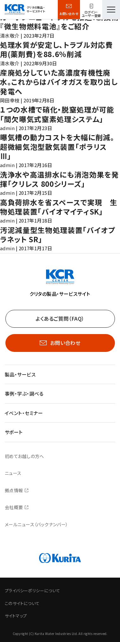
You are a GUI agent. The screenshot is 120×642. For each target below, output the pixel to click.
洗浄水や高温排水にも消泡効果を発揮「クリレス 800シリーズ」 (59, 179)
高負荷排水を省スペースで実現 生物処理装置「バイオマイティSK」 (58, 206)
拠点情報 (14, 490)
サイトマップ (16, 616)
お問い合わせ (69, 13)
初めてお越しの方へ (24, 456)
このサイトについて (22, 603)
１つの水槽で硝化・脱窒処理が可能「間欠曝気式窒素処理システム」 (57, 114)
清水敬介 (10, 35)
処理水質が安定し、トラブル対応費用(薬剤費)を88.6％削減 (56, 49)
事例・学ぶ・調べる (24, 393)
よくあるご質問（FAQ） (60, 318)
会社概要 (14, 507)
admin (7, 128)
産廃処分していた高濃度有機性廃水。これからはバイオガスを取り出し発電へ (58, 81)
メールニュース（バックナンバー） (36, 524)
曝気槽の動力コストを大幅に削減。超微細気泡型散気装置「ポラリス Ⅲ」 (57, 146)
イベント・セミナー (24, 413)
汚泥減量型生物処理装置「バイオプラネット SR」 (57, 234)
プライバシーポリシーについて (32, 590)
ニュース (13, 473)
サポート (14, 432)
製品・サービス (20, 374)
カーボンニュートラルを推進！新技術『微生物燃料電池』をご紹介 (59, 21)
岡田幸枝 (10, 100)
